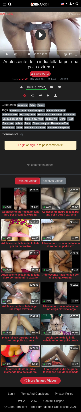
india (19, 127)
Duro (62, 119)
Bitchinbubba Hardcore (50, 114)
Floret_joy (8, 123)
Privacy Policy (64, 393)
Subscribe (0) (40, 73)
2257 (34, 401)
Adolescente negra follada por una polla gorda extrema (60, 213)
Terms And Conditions (35, 393)
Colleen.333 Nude (34, 119)
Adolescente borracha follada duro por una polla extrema (20, 213)
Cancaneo (69, 114)
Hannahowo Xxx (59, 123)
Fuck (27, 123)
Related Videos (27, 180)
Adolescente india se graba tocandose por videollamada (60, 370)
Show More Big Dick (58, 127)
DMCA (21, 401)
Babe (32, 105)
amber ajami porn (56, 110)
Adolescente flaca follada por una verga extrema (60, 276)
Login (11, 393)
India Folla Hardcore (35, 127)
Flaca (70, 119)
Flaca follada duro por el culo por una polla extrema (20, 339)
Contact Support (53, 401)
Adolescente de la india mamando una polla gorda (20, 370)
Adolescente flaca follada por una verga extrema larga (60, 308)
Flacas (40, 105)
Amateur (22, 105)
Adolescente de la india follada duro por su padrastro (61, 245)
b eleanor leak (10, 114)
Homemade (8, 127)
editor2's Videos (53, 180)
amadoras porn (36, 110)
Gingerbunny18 (41, 123)
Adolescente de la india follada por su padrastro (20, 245)
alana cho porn (18, 110)
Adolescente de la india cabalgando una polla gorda (60, 339)
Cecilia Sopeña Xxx (13, 119)
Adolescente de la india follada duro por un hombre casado (20, 276)
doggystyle (51, 119)
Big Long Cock (27, 114)
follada (19, 123)
